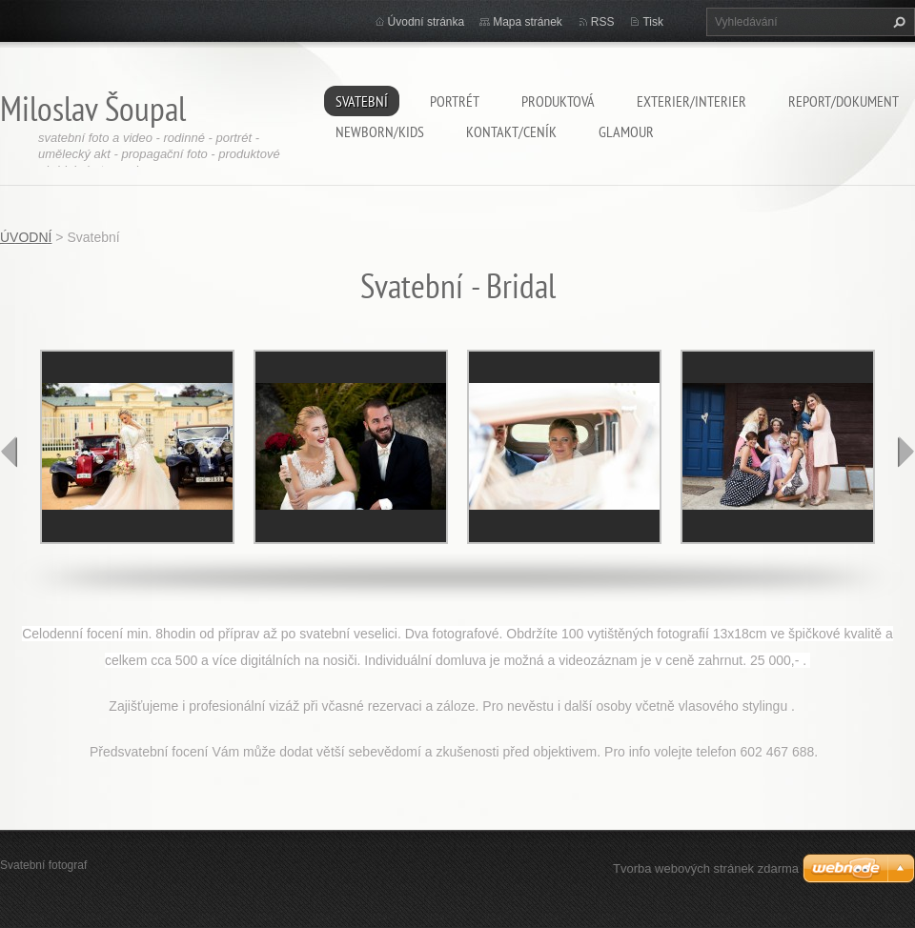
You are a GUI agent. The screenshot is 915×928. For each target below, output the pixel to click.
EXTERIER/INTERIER (691, 101)
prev (9, 451)
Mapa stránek (527, 22)
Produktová (558, 101)
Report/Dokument (843, 101)
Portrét (454, 101)
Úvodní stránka (426, 22)
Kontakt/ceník (511, 131)
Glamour (626, 131)
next (905, 451)
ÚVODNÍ (25, 237)
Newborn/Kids (380, 131)
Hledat (897, 22)
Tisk (652, 22)
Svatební (362, 101)
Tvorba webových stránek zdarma (706, 868)
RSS (603, 22)
